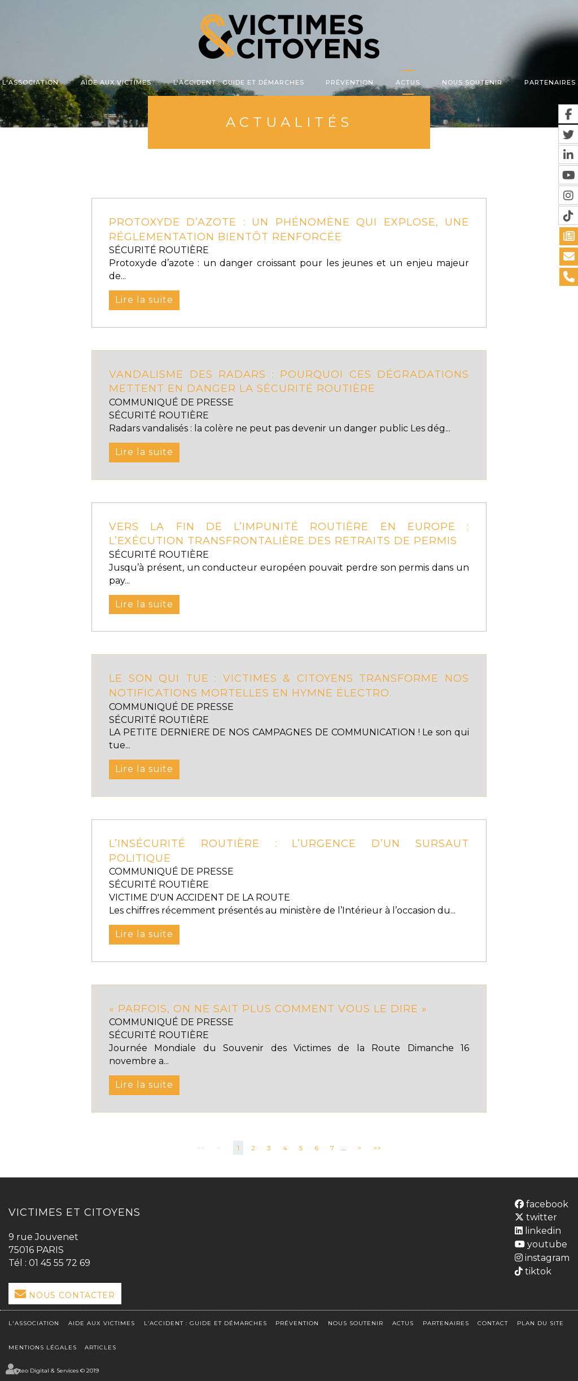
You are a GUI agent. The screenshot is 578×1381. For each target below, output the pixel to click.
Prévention (350, 82)
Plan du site (540, 1323)
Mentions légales (42, 1347)
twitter (540, 1217)
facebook (546, 1204)
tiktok (537, 1271)
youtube (546, 1244)
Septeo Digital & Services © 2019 (53, 1370)
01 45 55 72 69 (59, 1263)
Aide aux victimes (116, 82)
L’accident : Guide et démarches (238, 82)
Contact (493, 1323)
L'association (30, 82)
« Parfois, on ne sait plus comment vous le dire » (268, 1009)
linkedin (542, 1230)
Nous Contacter (72, 1295)
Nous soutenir (472, 82)
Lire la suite (144, 299)
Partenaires (550, 82)
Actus (408, 82)
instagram (546, 1257)
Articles (100, 1347)
